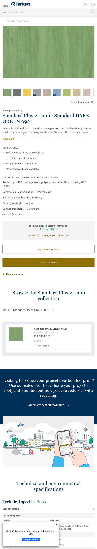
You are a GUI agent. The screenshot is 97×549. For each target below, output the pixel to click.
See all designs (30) (83, 102)
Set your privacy (31, 539)
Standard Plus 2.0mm (18, 21)
